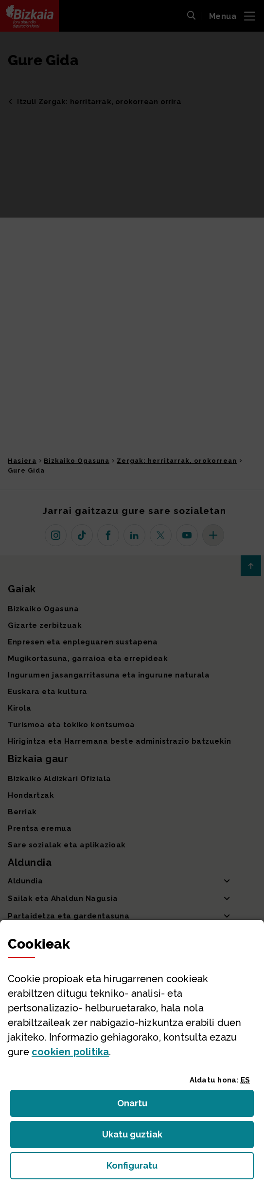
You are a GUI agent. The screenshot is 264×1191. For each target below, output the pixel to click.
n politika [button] (70, 1052)
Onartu (142, 1106)
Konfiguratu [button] (180, 1168)
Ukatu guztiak (135, 1137)
